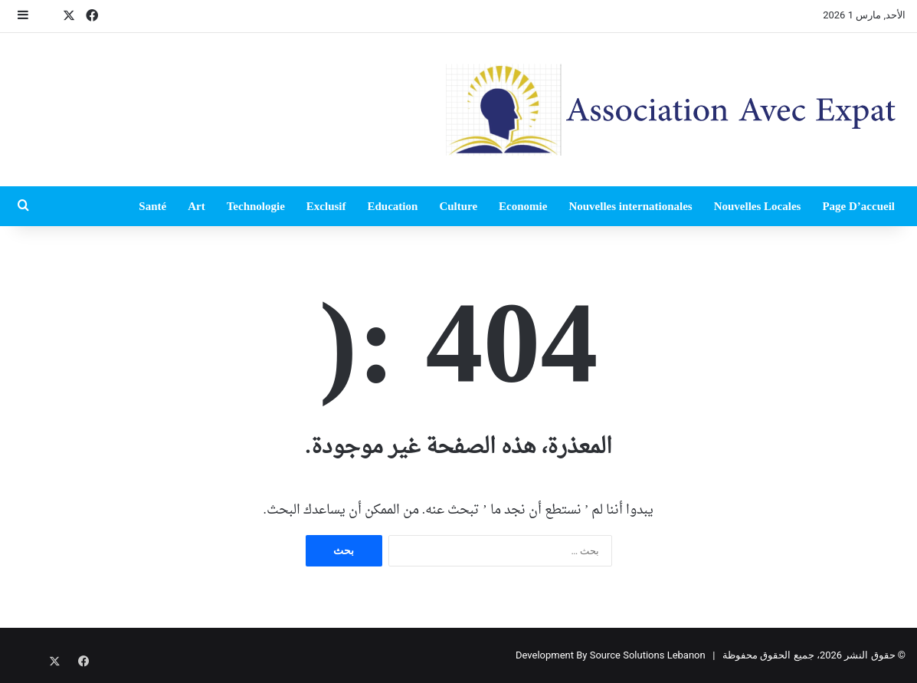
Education (393, 206)
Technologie (256, 206)
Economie (523, 206)
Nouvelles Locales (757, 206)
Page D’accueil (858, 206)
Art (196, 206)
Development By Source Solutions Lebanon (611, 655)
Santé (152, 206)
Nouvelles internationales (630, 206)
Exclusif (326, 206)
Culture (458, 206)
